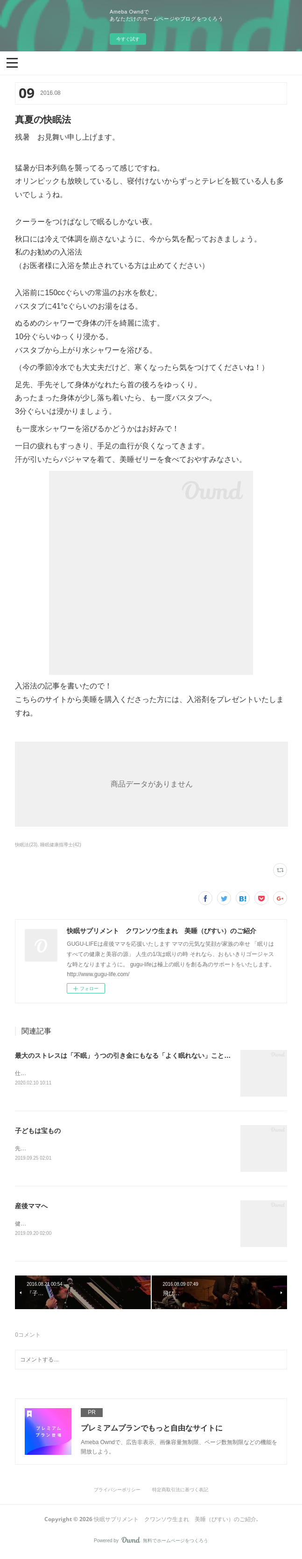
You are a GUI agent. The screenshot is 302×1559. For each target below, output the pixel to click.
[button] (12, 62)
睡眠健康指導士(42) (60, 844)
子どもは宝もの (38, 1131)
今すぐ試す (128, 39)
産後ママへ (31, 1207)
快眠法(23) (26, 844)
